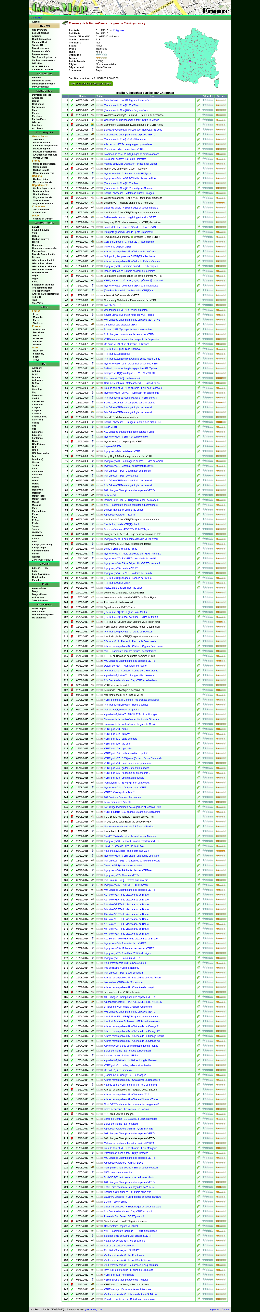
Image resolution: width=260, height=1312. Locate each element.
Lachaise (37, 474)
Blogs (35, 591)
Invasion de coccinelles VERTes (121, 1055)
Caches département (44, 188)
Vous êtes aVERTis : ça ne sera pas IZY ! (126, 850)
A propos (215, 1309)
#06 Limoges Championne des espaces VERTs (129, 997)
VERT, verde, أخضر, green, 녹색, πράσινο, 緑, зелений (133, 280)
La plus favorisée (41, 51)
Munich (37, 344)
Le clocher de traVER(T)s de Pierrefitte (125, 159)
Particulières (39, 119)
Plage (35, 517)
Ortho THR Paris (41, 66)
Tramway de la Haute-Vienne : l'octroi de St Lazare (131, 719)
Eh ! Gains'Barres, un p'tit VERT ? (122, 1250)
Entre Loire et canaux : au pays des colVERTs (129, 1187)
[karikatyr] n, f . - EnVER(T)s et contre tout (126, 782)
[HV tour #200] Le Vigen (117, 582)
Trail (34, 300)
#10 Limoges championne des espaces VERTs (129, 431)
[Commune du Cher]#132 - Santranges (125, 1075)
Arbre (35, 374)
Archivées (37, 128)
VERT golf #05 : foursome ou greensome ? (127, 773)
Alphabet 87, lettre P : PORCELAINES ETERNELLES (133, 1002)
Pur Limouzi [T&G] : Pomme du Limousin (126, 880)
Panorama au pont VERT (117, 246)
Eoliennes (37, 432)
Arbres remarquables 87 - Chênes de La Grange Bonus (134, 1036)
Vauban (36, 538)
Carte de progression (44, 164)
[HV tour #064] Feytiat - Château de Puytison (128, 631)
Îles (34, 456)
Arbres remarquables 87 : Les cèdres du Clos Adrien (132, 977)
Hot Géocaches (40, 272)
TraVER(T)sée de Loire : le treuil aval (124, 846)
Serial (35, 281)
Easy (34, 110)
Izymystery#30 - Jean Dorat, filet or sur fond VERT (131, 363)
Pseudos (36, 580)
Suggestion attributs (43, 284)
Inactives (37, 125)
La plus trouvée (40, 54)
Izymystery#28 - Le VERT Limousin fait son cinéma (131, 392)
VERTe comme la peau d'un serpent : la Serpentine (131, 339)
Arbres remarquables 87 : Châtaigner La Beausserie (132, 1080)
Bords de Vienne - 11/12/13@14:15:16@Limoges (130, 1118)
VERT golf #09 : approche (118, 748)
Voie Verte (37, 303)
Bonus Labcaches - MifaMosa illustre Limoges (129, 193)
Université (37, 535)
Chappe (36, 407)
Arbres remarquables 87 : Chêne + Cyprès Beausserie (133, 646)
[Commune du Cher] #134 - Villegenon (125, 139)
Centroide (37, 404)
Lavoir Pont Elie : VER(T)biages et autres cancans (131, 1016)
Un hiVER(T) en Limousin (118, 1070)
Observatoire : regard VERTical (121, 1226)
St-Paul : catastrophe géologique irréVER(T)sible (130, 368)
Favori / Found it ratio (43, 254)
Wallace (36, 556)
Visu (34, 233)
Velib (34, 541)
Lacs (34, 468)
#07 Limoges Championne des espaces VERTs (129, 889)
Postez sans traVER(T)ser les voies (123, 587)
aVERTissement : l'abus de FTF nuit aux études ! (130, 1231)
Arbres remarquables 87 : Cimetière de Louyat (129, 987)
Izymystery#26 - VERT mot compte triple (126, 436)
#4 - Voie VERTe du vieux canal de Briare (126, 909)
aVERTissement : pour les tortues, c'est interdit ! (130, 651)
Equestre (37, 435)
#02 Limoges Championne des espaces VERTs (129, 1157)
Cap (34, 392)
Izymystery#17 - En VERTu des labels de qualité (130, 558)
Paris (36, 320)
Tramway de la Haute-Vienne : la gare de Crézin (130, 724)
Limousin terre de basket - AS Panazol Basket (129, 826)
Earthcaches (38, 107)
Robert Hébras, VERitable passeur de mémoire (129, 271)
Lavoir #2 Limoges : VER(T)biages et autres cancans (132, 1196)
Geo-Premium (39, 30)
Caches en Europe (43, 218)
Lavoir (35, 477)
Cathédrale (38, 401)
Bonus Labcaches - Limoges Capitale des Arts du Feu (133, 422)
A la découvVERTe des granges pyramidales (128, 144)
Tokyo (36, 360)
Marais (35, 483)
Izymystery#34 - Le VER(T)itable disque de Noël (130, 178)
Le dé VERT (110, 427)
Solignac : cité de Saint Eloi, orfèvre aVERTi (127, 1235)
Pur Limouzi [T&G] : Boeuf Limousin (123, 972)
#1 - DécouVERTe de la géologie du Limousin (128, 480)
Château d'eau (39, 416)
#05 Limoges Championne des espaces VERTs (129, 1011)
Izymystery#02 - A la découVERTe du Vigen (127, 953)
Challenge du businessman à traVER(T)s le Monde (131, 120)
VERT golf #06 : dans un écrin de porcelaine (128, 763)
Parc (34, 508)
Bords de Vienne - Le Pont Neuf (121, 1123)
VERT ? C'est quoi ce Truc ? (119, 792)
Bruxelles (38, 338)
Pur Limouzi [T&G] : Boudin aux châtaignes (127, 470)
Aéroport (36, 368)
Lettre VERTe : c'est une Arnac (120, 548)
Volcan (35, 553)
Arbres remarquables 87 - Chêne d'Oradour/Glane (131, 1099)
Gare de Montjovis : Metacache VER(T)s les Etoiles (131, 383)
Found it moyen (40, 230)
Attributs (36, 36)
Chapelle (36, 410)
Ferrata (36, 257)
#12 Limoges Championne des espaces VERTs (129, 134)
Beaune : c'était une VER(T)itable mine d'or (127, 1192)
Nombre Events (41, 194)
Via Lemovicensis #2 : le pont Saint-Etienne (127, 1260)
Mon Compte (39, 608)
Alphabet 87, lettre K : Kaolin (119, 514)
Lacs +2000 (38, 471)
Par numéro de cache (43, 83)
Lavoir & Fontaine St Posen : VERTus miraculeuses (132, 1021)
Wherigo (36, 122)
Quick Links (38, 577)
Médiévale (37, 489)
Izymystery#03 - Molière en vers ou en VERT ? (129, 948)
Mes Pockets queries (43, 614)
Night (35, 278)
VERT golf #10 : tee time (117, 743)
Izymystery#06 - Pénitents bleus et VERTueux (129, 870)
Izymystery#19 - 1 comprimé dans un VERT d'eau (131, 539)
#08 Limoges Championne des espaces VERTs (129, 660)
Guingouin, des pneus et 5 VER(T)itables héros (129, 256)
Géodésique (38, 444)
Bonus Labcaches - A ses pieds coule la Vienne (129, 402)
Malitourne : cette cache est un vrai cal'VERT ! (129, 1143)
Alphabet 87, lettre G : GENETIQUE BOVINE (128, 1128)
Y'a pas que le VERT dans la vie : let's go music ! (130, 1084)
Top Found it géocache (44, 57)
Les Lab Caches (40, 33)
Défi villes (37, 63)
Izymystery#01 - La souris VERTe (122, 958)
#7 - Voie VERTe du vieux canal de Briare (126, 924)
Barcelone (38, 332)
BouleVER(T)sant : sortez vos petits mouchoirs (129, 1177)
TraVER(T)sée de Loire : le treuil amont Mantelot (130, 836)
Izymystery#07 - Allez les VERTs (121, 875)
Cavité (35, 398)
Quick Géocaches (41, 39)
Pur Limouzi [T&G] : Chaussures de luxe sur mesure (132, 860)
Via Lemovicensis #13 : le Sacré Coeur (125, 963)
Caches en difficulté (42, 69)
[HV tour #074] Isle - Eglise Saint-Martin (125, 612)
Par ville (36, 77)
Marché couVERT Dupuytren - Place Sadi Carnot (130, 163)
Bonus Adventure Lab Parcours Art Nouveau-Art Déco (133, 129)
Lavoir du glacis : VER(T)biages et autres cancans (131, 207)
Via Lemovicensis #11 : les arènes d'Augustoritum (131, 1265)
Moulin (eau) (38, 496)
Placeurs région (41, 148)
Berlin (36, 335)
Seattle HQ (38, 353)
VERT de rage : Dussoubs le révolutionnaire (128, 1289)
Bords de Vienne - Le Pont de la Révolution (127, 1050)
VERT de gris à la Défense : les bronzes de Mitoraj (131, 699)
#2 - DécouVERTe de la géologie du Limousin (128, 485)
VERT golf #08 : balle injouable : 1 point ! (126, 753)
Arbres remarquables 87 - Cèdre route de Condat (130, 251)
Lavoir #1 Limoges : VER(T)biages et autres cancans (132, 1206)
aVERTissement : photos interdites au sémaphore (131, 505)
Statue (35, 526)
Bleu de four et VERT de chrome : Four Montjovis (130, 1148)
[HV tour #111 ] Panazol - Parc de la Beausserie (130, 641)
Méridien (36, 493)
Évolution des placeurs (45, 145)
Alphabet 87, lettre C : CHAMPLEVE (123, 1162)
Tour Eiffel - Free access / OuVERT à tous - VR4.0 (131, 227)
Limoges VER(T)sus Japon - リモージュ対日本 (129, 373)
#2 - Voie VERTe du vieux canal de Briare (126, 899)
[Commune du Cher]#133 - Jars (121, 183)
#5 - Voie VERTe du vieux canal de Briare (126, 914)
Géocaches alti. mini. (43, 260)
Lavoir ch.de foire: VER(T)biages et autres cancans (131, 154)
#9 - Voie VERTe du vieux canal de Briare (126, 933)
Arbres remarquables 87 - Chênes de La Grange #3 (132, 1041)
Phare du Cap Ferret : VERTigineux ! (124, 1216)
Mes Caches (38, 611)
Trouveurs (38, 139)
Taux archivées (41, 200)
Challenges (38, 104)
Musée (35, 502)
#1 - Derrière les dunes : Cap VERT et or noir (128, 1211)
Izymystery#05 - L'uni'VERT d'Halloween (126, 885)
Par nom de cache (41, 80)
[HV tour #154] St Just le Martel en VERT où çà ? (130, 397)
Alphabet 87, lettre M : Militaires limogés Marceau (130, 1060)
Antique (36, 371)
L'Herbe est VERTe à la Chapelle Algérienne (128, 1006)
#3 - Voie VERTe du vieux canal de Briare (126, 904)
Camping (37, 389)
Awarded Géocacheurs (45, 154)
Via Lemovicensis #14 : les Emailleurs (124, 1240)
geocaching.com (93, 1309)
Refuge (36, 520)
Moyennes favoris (42, 182)
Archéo (36, 377)
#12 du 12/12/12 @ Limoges (119, 1245)
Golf (34, 447)
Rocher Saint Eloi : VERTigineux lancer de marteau (131, 500)
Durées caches (41, 191)
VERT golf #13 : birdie (116, 729)
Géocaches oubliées (43, 269)
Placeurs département (44, 151)
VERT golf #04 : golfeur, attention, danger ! (127, 768)
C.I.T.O (35, 242)
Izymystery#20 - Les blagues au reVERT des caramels (133, 461)
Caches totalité (41, 170)
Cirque (35, 422)
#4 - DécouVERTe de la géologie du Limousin (128, 412)
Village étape (39, 547)
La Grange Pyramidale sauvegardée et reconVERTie (132, 807)
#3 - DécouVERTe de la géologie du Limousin (128, 407)
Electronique (39, 251)
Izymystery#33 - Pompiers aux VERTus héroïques (131, 266)
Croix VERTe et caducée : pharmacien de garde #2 (131, 1104)
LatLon (36, 227)
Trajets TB (37, 45)
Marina (35, 486)
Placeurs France (41, 142)
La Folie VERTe (112, 305)
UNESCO (37, 532)
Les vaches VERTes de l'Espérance (123, 982)
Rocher (36, 523)
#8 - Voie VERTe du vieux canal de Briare (126, 928)
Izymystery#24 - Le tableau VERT (122, 451)
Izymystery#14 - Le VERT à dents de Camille (128, 573)
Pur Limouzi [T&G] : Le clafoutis (121, 475)
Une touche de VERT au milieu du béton (125, 310)
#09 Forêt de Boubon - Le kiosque (122, 797)
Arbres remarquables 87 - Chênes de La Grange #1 (132, 1026)
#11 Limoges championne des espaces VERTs (129, 334)
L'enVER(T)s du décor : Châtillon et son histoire (129, 1299)
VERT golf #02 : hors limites (119, 1274)
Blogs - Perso (39, 594)
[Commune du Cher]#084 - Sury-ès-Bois (125, 110)
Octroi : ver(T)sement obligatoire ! (122, 709)
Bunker (36, 386)
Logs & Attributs (41, 574)
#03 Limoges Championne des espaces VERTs (129, 1133)
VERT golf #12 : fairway (117, 734)
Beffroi (35, 383)
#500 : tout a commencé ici (118, 1172)
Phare (35, 514)
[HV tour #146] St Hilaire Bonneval (122, 349)
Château (36, 413)
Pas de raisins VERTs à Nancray (121, 967)
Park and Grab (39, 42)
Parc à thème (39, 511)
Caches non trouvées (43, 60)
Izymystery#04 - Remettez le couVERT (125, 943)
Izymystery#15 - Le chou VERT (121, 568)
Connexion (36, 17)
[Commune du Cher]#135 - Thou (121, 105)
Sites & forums (40, 600)
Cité (34, 426)
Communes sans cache (44, 248)
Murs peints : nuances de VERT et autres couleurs (131, 1167)
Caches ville (39, 212)
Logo (35, 571)
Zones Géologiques (42, 560)
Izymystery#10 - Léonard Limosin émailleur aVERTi (131, 841)
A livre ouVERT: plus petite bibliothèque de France (131, 1045)
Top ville (36, 297)
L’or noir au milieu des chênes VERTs (124, 149)
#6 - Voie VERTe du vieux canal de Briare (126, 919)
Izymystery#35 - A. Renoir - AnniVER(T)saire (128, 173)
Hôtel (35, 450)
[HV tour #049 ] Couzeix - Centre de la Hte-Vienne (131, 670)
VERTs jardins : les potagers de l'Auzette (126, 1279)
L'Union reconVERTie (115, 1201)
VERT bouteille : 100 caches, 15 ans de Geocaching (132, 812)
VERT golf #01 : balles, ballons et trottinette (127, 1065)
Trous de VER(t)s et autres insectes (123, 865)
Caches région (41, 179)
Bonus (35, 101)
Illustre (35, 462)
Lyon (35, 314)
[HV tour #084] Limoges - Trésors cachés (126, 704)
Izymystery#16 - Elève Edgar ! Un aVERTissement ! (132, 563)
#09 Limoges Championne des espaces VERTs (129, 490)
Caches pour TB (40, 239)
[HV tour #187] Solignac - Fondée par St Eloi (128, 578)
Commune (37, 245)
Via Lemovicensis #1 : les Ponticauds (124, 1255)
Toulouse (38, 323)
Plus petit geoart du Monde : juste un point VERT (130, 232)
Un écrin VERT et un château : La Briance (126, 344)
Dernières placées (41, 95)
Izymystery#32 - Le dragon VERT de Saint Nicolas (131, 285)
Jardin (35, 465)
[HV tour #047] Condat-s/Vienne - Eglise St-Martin (131, 617)
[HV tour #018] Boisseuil (117, 353)
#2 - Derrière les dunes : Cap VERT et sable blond (131, 680)
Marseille (38, 317)
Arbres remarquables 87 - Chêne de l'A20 (126, 1094)
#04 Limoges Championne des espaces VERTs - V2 (132, 319)
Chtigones (118, 30)
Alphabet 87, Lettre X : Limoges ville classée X (129, 675)
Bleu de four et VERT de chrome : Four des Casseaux (133, 388)
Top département (41, 291)
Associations (39, 588)
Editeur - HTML (40, 568)
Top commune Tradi (42, 287)
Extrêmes (37, 116)
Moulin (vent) (39, 499)
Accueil (36, 22)
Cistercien (37, 419)
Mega (35, 275)
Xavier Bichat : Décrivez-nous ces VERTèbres (129, 314)
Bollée (35, 236)
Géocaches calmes (42, 263)
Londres (37, 341)
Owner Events (40, 158)
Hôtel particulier (40, 453)
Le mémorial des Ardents (117, 802)
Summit (36, 529)
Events (35, 113)
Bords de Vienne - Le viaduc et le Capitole (127, 1109)
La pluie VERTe (112, 446)
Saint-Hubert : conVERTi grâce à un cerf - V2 (128, 100)
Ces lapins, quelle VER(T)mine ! (121, 524)
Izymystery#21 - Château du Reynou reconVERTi (130, 466)
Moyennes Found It (43, 203)
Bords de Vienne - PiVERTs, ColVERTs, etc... (128, 529)
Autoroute (37, 380)
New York (38, 350)
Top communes (41, 209)
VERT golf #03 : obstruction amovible (124, 777)
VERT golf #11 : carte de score (120, 738)
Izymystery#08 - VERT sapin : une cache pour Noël (131, 855)
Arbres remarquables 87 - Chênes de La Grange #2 (132, 1031)
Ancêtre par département (45, 294)
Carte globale (40, 167)
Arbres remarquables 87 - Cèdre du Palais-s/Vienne (132, 261)
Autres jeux (38, 597)
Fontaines (37, 438)
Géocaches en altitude (44, 266)
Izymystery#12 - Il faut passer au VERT (125, 787)
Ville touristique (40, 550)
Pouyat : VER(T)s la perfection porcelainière (128, 329)
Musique (36, 505)
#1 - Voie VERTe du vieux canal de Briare (126, 894)
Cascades (37, 395)
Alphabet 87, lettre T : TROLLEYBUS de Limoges (130, 714)
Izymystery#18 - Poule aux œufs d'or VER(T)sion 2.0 (132, 553)
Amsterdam (39, 329)
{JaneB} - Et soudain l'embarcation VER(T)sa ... (129, 290)
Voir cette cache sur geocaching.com (91, 83)
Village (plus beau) (42, 544)
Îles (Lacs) (37, 459)
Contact (226, 1309)
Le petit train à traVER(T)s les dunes (123, 509)
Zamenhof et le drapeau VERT (120, 324)
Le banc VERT (112, 495)
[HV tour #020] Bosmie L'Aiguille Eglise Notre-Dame (132, 358)
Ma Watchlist (39, 617)
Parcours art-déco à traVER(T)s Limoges (126, 1153)
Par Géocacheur (40, 86)
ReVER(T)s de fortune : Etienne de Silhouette (128, 1270)
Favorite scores (40, 48)
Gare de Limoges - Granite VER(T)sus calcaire (129, 241)
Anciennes (37, 98)
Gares (35, 441)
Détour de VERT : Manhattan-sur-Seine (125, 665)
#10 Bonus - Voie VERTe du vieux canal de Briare (131, 938)
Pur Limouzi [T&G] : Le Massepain (122, 378)
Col (34, 429)
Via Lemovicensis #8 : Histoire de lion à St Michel (130, 1294)
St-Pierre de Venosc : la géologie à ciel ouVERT (130, 217)
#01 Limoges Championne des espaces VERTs (129, 1182)
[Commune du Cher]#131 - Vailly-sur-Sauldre (128, 188)
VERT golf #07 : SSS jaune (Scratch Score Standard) (132, 758)
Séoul (36, 357)
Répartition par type (43, 173)
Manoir (35, 480)
